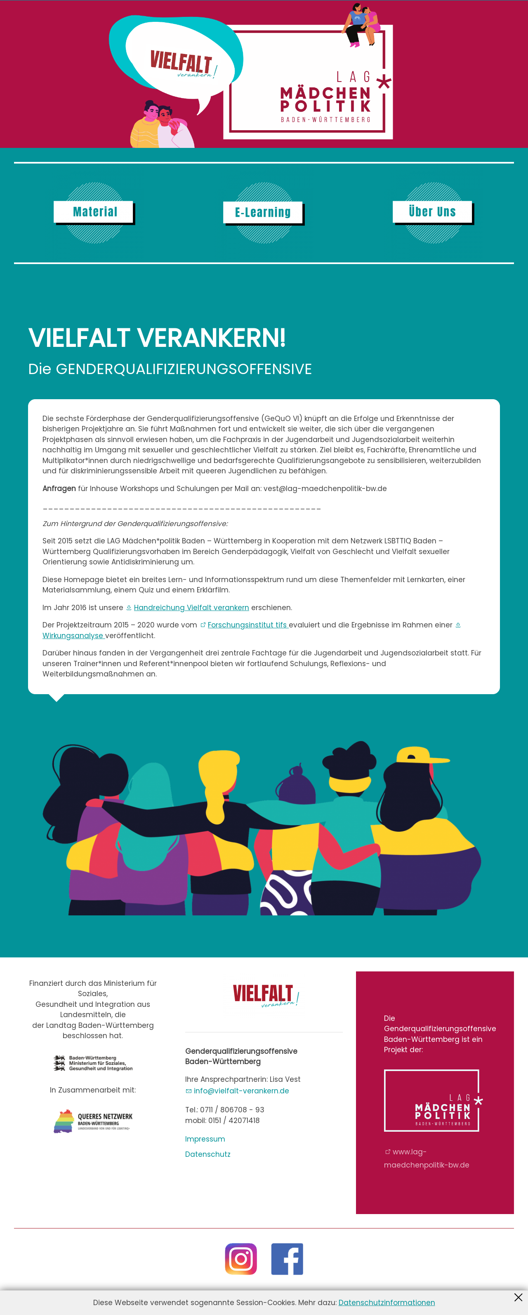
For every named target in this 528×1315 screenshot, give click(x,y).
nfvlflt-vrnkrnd (241, 1091)
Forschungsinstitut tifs (248, 625)
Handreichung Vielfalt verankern (191, 608)
